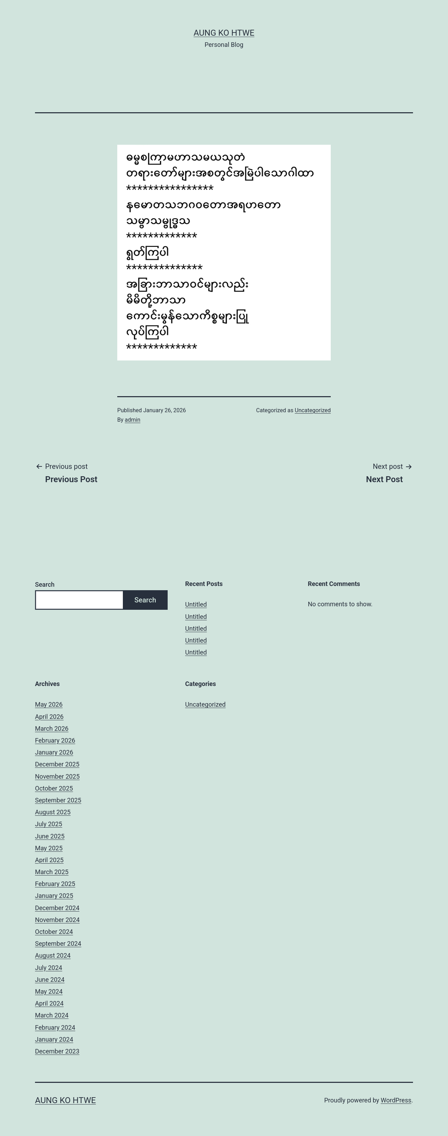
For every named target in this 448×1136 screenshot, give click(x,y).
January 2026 (54, 752)
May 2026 (49, 704)
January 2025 (54, 895)
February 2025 (55, 883)
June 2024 (49, 979)
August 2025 (53, 812)
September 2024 (58, 943)
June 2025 (49, 836)
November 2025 (57, 776)
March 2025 (52, 872)
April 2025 (49, 860)
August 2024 (53, 955)
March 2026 (52, 728)
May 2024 (49, 991)
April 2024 (49, 1003)
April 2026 (49, 716)
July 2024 (48, 967)
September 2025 (58, 800)
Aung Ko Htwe (224, 33)
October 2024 (54, 931)
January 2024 (54, 1039)
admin (132, 419)
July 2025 (48, 824)
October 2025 (54, 788)
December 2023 (57, 1051)
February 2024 (55, 1027)
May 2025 (49, 848)
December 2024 (57, 908)
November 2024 (57, 919)
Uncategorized (313, 410)
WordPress (396, 1100)
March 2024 (52, 1015)
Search (45, 584)
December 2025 (57, 764)
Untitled (196, 604)
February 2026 (55, 740)
